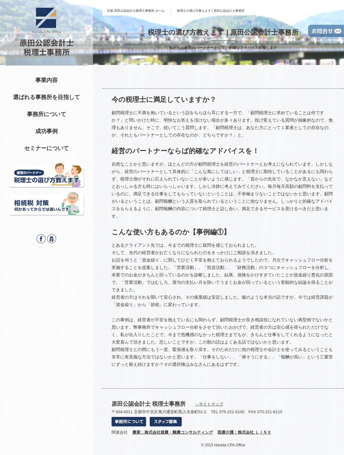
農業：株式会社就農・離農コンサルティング (172, 432)
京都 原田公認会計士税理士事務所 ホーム (136, 10)
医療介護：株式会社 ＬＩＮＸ (244, 432)
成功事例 (46, 131)
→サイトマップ (209, 404)
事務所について (46, 114)
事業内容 (46, 80)
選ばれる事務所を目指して (46, 97)
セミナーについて (46, 148)
